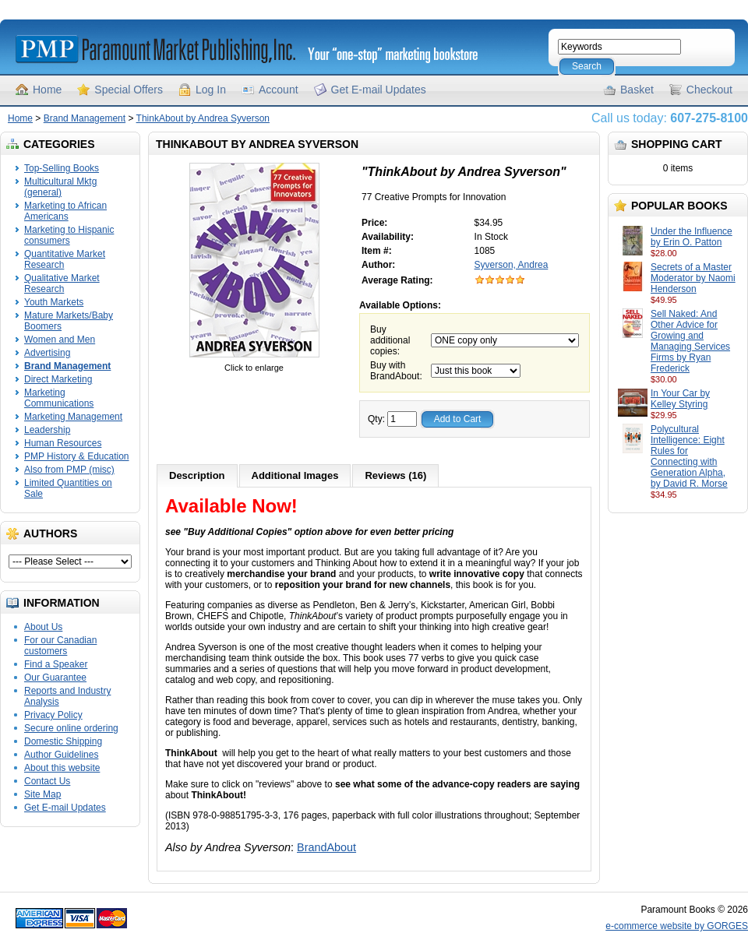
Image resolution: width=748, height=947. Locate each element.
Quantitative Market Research (64, 259)
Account (278, 89)
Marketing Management (73, 416)
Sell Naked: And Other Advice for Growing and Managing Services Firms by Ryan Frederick (690, 341)
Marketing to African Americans (65, 211)
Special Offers (128, 89)
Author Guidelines (61, 754)
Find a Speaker (55, 664)
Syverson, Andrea (512, 264)
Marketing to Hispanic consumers (69, 235)
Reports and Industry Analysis (67, 696)
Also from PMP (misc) (69, 469)
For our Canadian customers (60, 646)
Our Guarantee (55, 677)
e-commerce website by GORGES (676, 926)
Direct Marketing (58, 379)
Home (47, 89)
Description (197, 475)
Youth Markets (53, 302)
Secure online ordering (71, 728)
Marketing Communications (59, 398)
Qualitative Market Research (62, 283)
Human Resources (62, 443)
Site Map (42, 794)
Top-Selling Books (61, 168)
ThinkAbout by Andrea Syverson (203, 118)
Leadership (47, 429)
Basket (637, 89)
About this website (62, 767)
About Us (43, 626)
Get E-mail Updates (378, 89)
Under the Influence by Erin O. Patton (691, 237)
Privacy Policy (53, 714)
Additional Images (295, 475)
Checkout (709, 89)
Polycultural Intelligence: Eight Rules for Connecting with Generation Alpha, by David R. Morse (689, 456)
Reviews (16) (395, 475)
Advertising (47, 352)
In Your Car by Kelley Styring (680, 399)
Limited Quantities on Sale (68, 488)
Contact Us (47, 781)
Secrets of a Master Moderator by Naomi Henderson (693, 278)
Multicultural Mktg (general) (60, 187)
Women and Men (59, 339)
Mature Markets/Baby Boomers (68, 321)
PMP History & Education (76, 456)
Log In (211, 89)
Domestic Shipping (63, 741)
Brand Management (84, 118)
